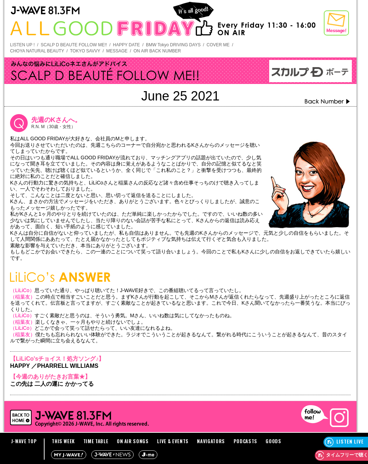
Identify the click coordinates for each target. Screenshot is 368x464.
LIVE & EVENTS (172, 441)
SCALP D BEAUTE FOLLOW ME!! (74, 44)
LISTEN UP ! (22, 44)
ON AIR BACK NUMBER (157, 50)
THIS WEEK (63, 441)
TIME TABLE (96, 441)
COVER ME (218, 44)
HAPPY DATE (126, 44)
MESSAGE (116, 50)
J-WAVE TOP (24, 441)
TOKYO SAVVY (85, 50)
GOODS (273, 441)
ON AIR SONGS (133, 441)
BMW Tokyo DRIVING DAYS (173, 44)
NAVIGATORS (211, 441)
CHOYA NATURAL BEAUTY (37, 50)
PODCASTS (245, 441)
